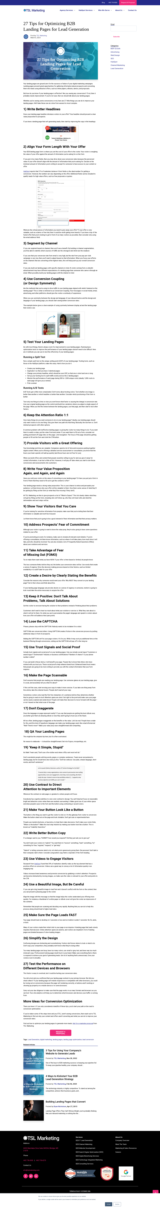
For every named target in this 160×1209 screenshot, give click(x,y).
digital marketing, (46, 1040)
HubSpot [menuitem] (114, 62)
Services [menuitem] (79, 1137)
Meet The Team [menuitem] (121, 1144)
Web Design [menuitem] (115, 55)
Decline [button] (117, 1204)
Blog (103, 2)
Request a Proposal (128, 2)
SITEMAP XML (86, 1191)
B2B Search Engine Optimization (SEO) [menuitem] (89, 1152)
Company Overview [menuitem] (122, 1140)
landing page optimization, (72, 1040)
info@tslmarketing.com (31, 1170)
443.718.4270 (41, 1160)
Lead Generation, (34, 1040)
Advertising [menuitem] (115, 52)
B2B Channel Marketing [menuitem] (84, 1144)
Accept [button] (109, 1204)
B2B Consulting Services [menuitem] (84, 1164)
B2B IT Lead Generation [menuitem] (84, 1140)
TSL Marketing (41, 36)
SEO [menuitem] (112, 58)
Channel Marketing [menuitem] (118, 65)
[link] (34, 10)
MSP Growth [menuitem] (115, 49)
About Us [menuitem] (118, 1137)
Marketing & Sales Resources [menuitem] (126, 1148)
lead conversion (88, 1040)
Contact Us (132, 10)
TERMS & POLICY (75, 1191)
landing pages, (58, 1040)
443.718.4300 (112, 2)
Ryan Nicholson (60, 1106)
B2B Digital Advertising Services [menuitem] (87, 1156)
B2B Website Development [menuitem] (85, 1148)
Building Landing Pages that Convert (66, 1101)
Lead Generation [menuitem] (117, 68)
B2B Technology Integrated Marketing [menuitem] (89, 1160)
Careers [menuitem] (118, 1152)
